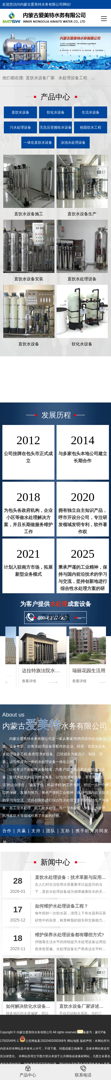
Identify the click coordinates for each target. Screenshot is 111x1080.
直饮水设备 (20, 112)
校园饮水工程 (90, 127)
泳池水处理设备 (73, 142)
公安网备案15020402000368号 (45, 1062)
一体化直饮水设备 (38, 142)
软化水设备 (56, 112)
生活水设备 (90, 112)
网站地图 (73, 1062)
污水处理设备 (20, 127)
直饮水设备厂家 (40, 77)
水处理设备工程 (72, 77)
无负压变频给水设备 (56, 127)
